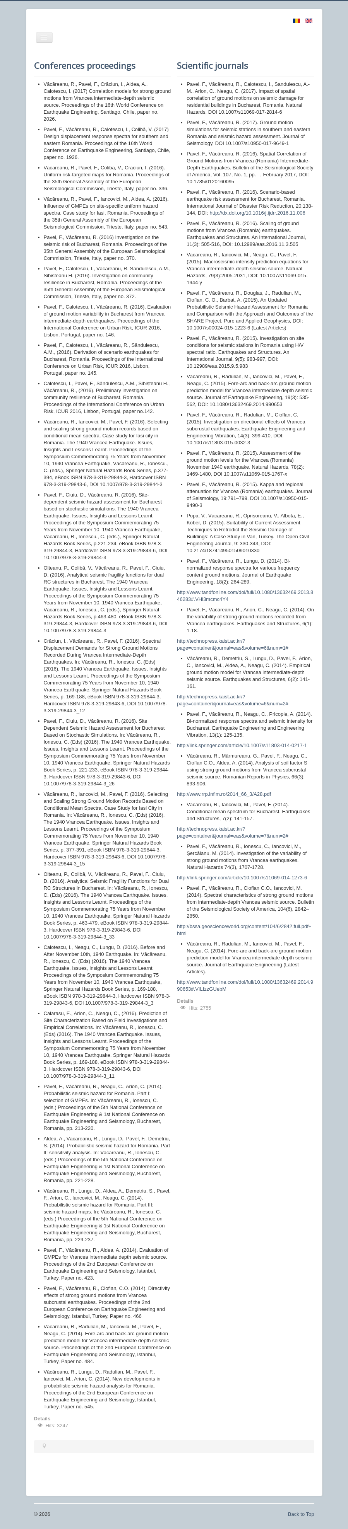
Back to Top (301, 1514)
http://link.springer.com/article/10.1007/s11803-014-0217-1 (242, 745)
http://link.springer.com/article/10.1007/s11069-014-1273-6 (242, 878)
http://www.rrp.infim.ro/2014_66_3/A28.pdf (224, 794)
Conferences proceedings (84, 65)
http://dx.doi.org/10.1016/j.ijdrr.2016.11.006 (257, 213)
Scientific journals (212, 65)
